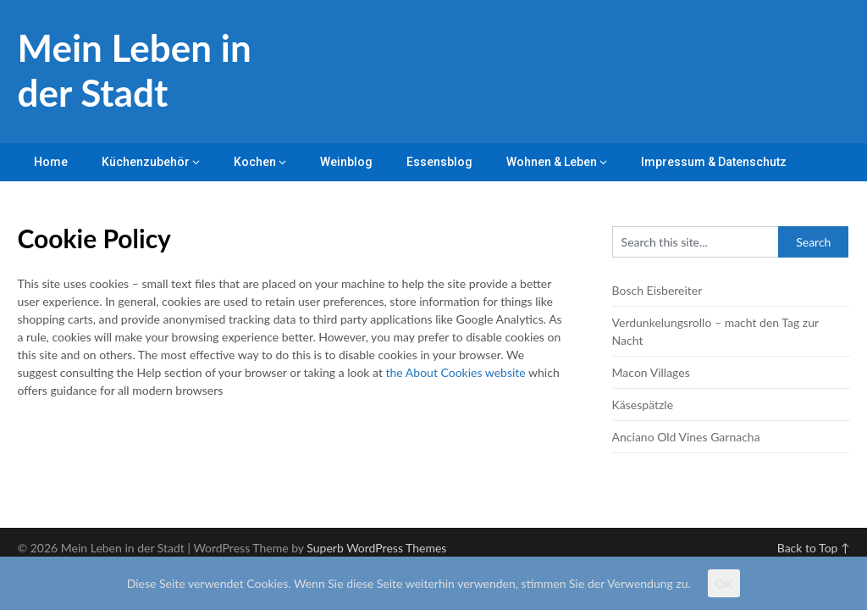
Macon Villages (651, 372)
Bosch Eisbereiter (657, 290)
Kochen (255, 162)
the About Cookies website (456, 372)
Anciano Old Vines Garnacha (686, 437)
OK (723, 583)
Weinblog (346, 162)
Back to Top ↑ (813, 548)
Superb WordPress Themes (376, 548)
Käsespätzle (642, 404)
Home (51, 162)
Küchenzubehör (146, 162)
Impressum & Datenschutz (714, 162)
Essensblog (439, 162)
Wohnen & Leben (551, 162)
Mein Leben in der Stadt (134, 69)
